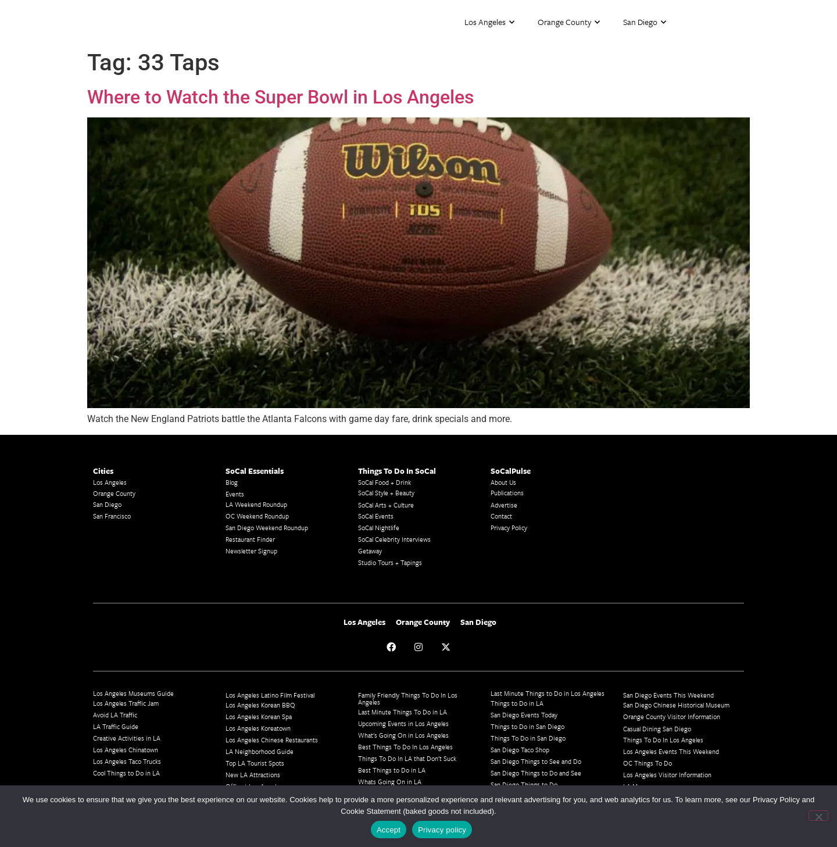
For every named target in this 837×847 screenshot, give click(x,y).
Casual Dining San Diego (657, 729)
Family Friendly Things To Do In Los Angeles (407, 698)
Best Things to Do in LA (391, 770)
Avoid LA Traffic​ (115, 715)
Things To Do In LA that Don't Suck (407, 758)
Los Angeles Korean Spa (259, 716)
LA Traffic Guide (115, 726)
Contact (501, 516)
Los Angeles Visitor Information (667, 775)
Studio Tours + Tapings (390, 562)
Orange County (569, 22)
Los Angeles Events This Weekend (671, 751)
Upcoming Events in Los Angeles (403, 723)
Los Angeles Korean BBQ (260, 705)
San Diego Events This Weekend (668, 695)
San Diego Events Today (524, 715)
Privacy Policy (509, 527)
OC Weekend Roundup (257, 516)
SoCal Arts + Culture (386, 505)
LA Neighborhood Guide (260, 751)
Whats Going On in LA (389, 782)
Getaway (370, 551)
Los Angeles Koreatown (258, 728)
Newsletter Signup (251, 551)
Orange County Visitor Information (671, 716)
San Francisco (112, 516)
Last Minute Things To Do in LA (402, 712)
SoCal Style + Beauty (386, 493)
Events (235, 494)
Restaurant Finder (250, 539)
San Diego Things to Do (524, 784)
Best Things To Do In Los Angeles (405, 747)
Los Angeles (489, 22)
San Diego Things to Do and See (536, 773)
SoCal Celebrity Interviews (394, 539)
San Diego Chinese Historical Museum (676, 705)
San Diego (644, 22)
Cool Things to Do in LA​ (126, 773)
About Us (503, 482)
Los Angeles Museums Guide (133, 693)
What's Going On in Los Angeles (403, 735)
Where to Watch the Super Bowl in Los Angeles (280, 97)
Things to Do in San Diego (527, 726)
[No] (818, 815)
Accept (388, 829)
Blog (232, 482)
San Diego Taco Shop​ (520, 750)
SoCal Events (376, 516)
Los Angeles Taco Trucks (127, 761)
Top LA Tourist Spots (255, 763)
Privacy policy (442, 829)
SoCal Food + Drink (384, 482)
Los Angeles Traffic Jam (126, 703)
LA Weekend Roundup (256, 504)
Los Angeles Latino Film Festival (270, 695)
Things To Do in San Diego (528, 738)
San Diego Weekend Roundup (267, 527)
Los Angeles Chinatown (125, 750)
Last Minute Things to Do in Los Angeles (547, 693)
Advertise (504, 505)
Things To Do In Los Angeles (663, 740)
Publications (507, 493)
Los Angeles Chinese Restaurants (272, 740)
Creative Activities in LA (126, 738)
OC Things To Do (647, 763)
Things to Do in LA (517, 703)
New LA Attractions (253, 775)
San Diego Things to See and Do (536, 761)
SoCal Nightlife (378, 527)
